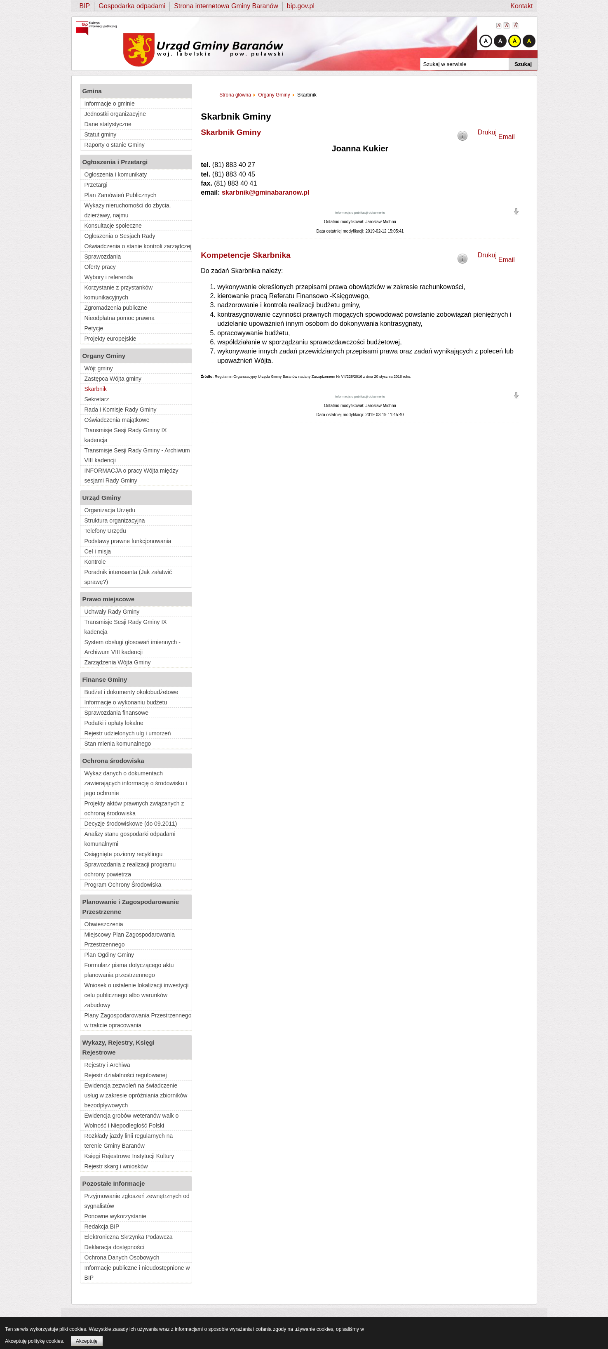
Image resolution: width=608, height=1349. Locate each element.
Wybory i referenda (109, 277)
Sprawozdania (103, 256)
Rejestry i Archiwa (107, 1065)
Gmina (92, 90)
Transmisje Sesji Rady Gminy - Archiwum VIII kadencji (137, 455)
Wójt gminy (99, 368)
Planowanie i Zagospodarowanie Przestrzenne (130, 906)
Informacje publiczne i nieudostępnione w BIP (137, 1272)
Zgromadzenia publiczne (116, 307)
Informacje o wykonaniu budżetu (126, 702)
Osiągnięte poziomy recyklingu (124, 854)
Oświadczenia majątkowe (117, 420)
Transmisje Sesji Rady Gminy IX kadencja (126, 435)
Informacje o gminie (110, 103)
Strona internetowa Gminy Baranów (226, 5)
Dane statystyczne (108, 124)
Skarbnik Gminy (231, 132)
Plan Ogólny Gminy (109, 954)
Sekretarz (97, 399)
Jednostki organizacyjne (115, 114)
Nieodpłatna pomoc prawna (120, 318)
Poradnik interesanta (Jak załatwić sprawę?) (128, 577)
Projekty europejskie (110, 338)
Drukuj (487, 132)
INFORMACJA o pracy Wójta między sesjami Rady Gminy (131, 475)
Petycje (94, 328)
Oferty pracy (100, 267)
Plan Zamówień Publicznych (121, 195)
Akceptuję (87, 1341)
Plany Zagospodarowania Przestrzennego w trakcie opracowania (138, 1020)
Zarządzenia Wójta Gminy (118, 662)
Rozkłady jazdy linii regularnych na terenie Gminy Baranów (129, 1140)
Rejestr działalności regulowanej (126, 1075)
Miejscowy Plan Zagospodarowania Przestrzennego (130, 939)
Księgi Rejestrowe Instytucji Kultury (129, 1156)
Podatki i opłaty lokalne (114, 723)
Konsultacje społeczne (113, 225)
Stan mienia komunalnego (118, 743)
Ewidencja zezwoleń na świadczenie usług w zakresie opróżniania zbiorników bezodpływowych (136, 1095)
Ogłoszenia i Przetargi (115, 161)
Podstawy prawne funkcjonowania (128, 541)
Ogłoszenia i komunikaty (116, 174)
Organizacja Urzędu (110, 510)
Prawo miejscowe (108, 599)
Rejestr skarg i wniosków (116, 1166)
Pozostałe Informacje (113, 1183)
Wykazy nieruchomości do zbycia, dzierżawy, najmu (128, 210)
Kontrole (95, 561)
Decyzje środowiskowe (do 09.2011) (131, 823)
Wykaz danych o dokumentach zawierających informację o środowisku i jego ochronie (136, 783)
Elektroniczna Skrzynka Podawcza (129, 1237)
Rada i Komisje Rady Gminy (121, 409)
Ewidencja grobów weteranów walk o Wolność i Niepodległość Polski (132, 1120)
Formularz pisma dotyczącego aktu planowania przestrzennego (129, 970)
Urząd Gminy (101, 497)
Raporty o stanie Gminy (115, 144)
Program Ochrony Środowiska (123, 884)
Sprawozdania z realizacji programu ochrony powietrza (130, 869)
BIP (85, 5)
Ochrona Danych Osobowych (122, 1257)
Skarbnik (96, 389)
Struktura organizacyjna (115, 520)
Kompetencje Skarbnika (246, 255)
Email (506, 136)
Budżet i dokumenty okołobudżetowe (131, 692)
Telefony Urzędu (105, 530)
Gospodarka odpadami (132, 5)
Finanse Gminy (104, 679)
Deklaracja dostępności (114, 1247)
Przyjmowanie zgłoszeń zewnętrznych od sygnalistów (137, 1201)
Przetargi (96, 184)
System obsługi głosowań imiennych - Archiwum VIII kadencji (133, 647)
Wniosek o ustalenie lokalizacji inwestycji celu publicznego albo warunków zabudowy (137, 995)
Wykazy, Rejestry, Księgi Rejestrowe (118, 1047)
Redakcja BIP (102, 1226)
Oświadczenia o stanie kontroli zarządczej (138, 246)
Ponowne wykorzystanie (115, 1216)
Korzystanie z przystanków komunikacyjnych (119, 292)
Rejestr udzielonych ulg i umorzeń (128, 733)
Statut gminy (101, 134)
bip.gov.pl (301, 5)
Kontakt (521, 5)
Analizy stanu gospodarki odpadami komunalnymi (130, 839)
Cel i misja (98, 551)
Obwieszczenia (104, 924)
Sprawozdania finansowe (117, 712)
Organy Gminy (104, 355)
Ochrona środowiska (113, 760)
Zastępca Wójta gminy (113, 378)
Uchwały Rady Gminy (112, 611)
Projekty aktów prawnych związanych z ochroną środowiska (134, 808)
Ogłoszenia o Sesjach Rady (120, 236)
